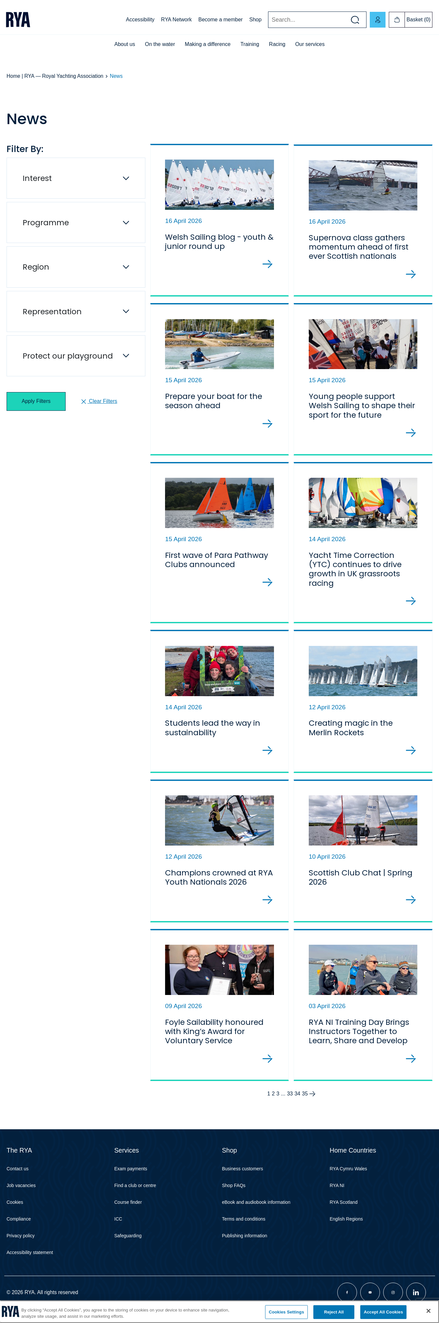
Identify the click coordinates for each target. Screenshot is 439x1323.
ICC (118, 1226)
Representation (52, 311)
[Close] (428, 1311)
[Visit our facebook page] (347, 1300)
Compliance (19, 1226)
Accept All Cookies (383, 1312)
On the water (160, 44)
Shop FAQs (234, 1193)
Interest (37, 178)
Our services (310, 44)
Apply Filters (36, 401)
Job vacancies (21, 1193)
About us (125, 44)
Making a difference (207, 44)
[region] (219, 1311)
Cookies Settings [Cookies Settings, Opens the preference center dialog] (286, 1312)
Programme (46, 222)
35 (305, 1101)
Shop (255, 19)
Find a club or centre (135, 1193)
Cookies (15, 1209)
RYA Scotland (344, 1209)
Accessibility (140, 19)
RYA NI (337, 1193)
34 (297, 1101)
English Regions (346, 1226)
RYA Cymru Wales (348, 1176)
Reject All (334, 1312)
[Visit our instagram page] (393, 1300)
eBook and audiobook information (256, 1209)
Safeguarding (127, 1243)
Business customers (242, 1176)
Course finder (128, 1209)
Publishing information (244, 1243)
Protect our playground (68, 355)
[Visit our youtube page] (370, 1300)
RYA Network (176, 19)
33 (290, 1101)
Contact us (18, 1176)
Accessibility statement (30, 1260)
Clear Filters (98, 402)
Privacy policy (21, 1243)
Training (249, 44)
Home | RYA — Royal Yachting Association (55, 76)
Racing (277, 44)
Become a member (221, 19)
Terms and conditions (243, 1226)
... (283, 1101)
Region (36, 266)
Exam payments (130, 1176)
